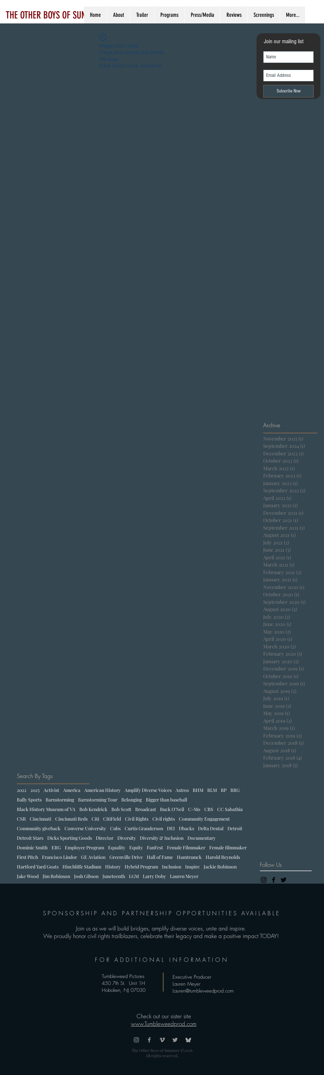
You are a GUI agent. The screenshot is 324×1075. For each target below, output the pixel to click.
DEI (171, 828)
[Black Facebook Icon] (273, 880)
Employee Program (84, 847)
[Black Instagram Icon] (263, 880)
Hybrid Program (141, 866)
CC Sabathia (230, 809)
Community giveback (39, 828)
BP (223, 790)
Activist (51, 790)
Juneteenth (113, 876)
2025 (35, 790)
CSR (21, 819)
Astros (182, 790)
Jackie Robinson (220, 866)
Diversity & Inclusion (161, 838)
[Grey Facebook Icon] (149, 1039)
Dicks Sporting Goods (69, 838)
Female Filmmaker (186, 847)
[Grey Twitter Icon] (175, 1039)
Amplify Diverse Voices (148, 790)
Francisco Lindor (59, 857)
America (71, 790)
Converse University (85, 828)
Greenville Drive (126, 857)
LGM (134, 876)
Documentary (201, 838)
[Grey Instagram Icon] (136, 1039)
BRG (235, 790)
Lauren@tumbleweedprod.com (203, 991)
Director (104, 838)
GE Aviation (93, 857)
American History (102, 790)
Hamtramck (189, 857)
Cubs (115, 828)
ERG (56, 847)
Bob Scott (121, 809)
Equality (116, 847)
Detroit (234, 828)
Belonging (131, 799)
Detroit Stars (30, 838)
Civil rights (163, 819)
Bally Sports (29, 799)
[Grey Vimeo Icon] (162, 1039)
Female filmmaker (228, 847)
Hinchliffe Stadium (81, 866)
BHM (198, 790)
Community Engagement (204, 819)
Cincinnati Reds (71, 819)
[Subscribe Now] (288, 91)
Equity (136, 847)
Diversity (126, 838)
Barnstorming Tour (97, 799)
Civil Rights (136, 819)
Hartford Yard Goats (38, 866)
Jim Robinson (56, 876)
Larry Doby (154, 876)
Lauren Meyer (184, 876)
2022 (21, 790)
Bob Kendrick (93, 809)
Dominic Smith (32, 847)
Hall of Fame (160, 857)
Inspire (192, 866)
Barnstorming (60, 799)
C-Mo (194, 809)
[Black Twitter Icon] (283, 880)
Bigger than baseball (166, 799)
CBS (208, 809)
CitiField (112, 819)
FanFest (155, 847)
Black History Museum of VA (46, 809)
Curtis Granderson (144, 828)
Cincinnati (40, 819)
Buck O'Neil (172, 809)
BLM (212, 790)
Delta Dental (210, 828)
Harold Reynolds (223, 857)
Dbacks (186, 828)
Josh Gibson (86, 876)
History (113, 866)
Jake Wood (28, 876)
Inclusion (171, 866)
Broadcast (145, 809)
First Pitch (27, 857)
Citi (95, 819)
